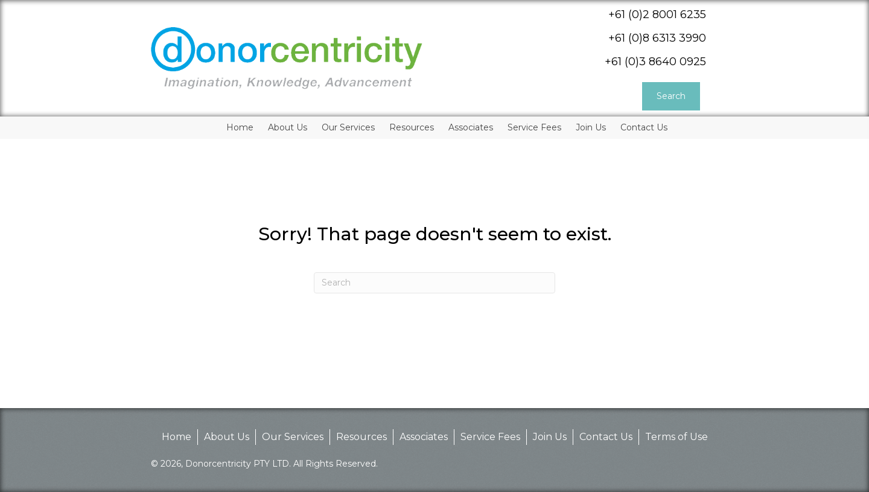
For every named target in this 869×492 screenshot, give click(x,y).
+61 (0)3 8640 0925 (655, 61)
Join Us (550, 436)
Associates (423, 436)
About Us (226, 436)
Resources (361, 436)
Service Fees (490, 436)
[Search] (434, 282)
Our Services (292, 436)
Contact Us (605, 436)
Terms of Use (676, 436)
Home (176, 436)
